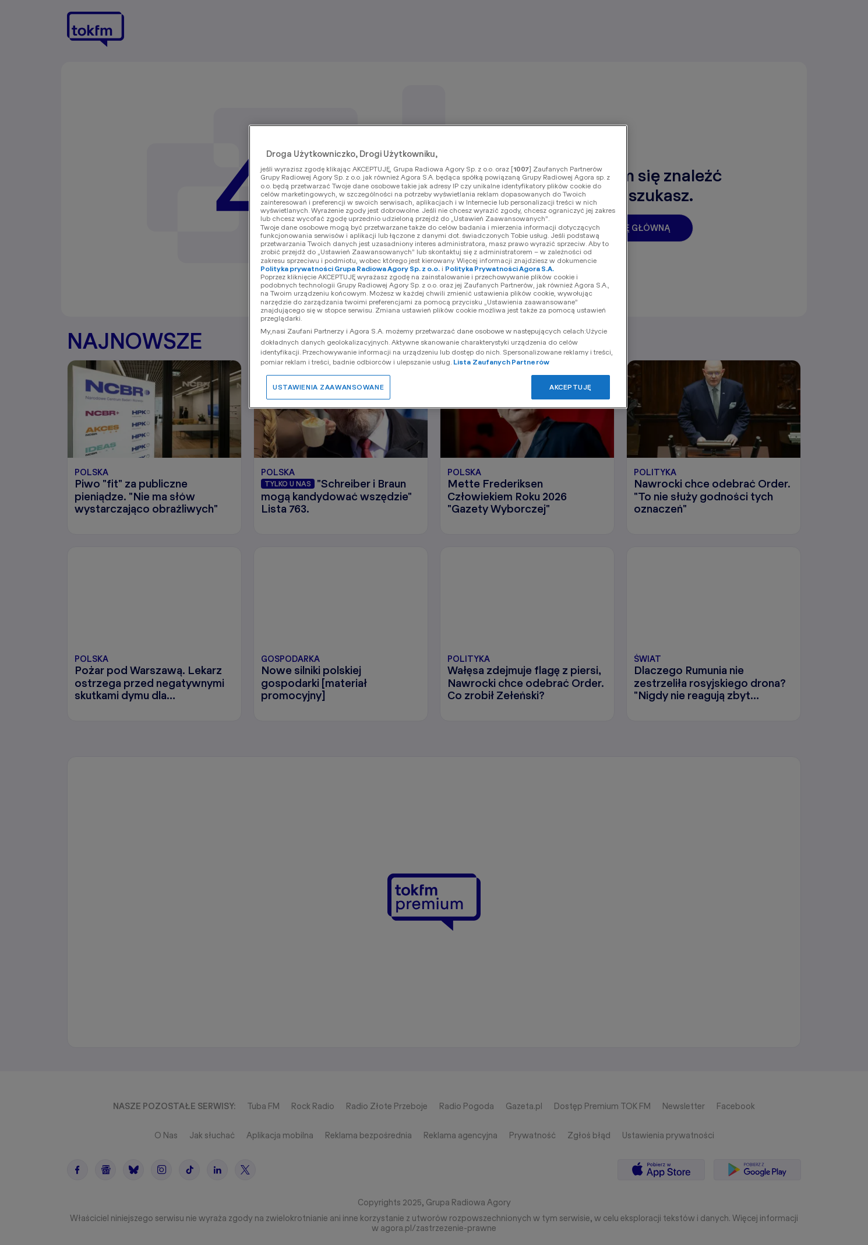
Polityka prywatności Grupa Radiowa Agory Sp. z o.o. (350, 268)
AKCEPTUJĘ (570, 387)
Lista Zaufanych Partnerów (501, 362)
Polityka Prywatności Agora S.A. (499, 268)
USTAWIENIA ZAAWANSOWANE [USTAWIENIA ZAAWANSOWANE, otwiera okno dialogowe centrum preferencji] (328, 387)
